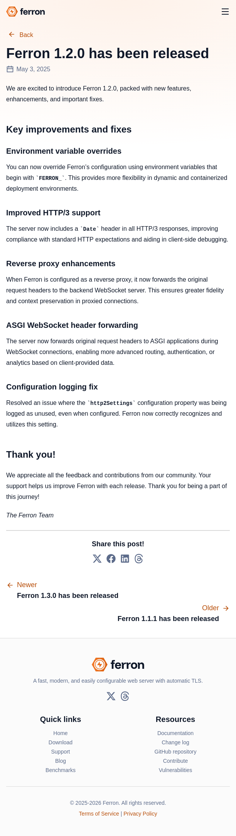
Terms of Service (99, 814)
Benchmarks (61, 770)
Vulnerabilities (175, 770)
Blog (60, 761)
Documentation (175, 733)
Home (60, 733)
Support (60, 752)
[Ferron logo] (25, 12)
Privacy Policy (140, 814)
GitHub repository (176, 752)
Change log (175, 742)
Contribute (175, 761)
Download (60, 742)
